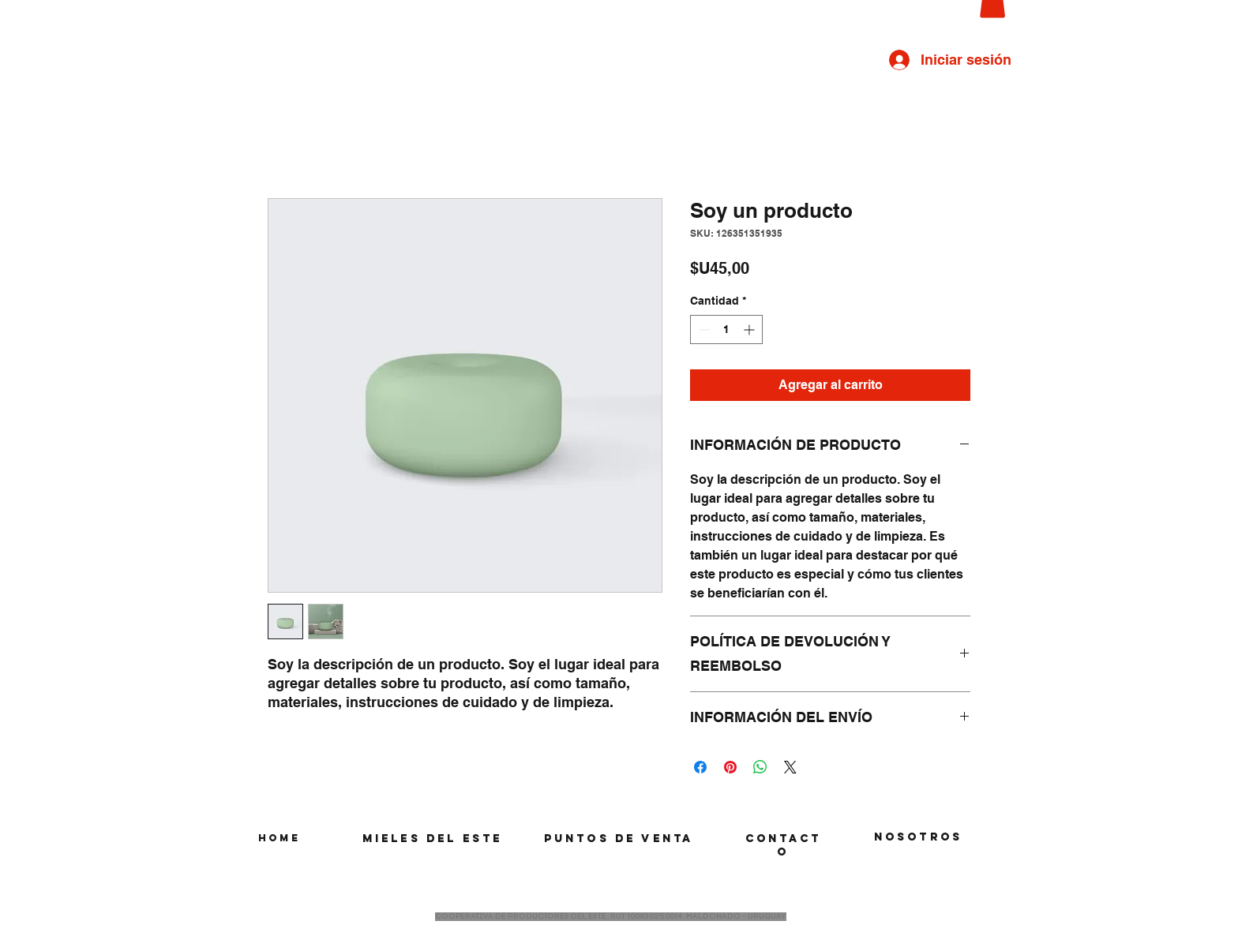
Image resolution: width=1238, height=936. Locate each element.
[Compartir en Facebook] (700, 767)
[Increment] (750, 329)
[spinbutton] (726, 329)
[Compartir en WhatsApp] (760, 767)
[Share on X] (790, 767)
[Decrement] (702, 329)
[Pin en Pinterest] (730, 767)
